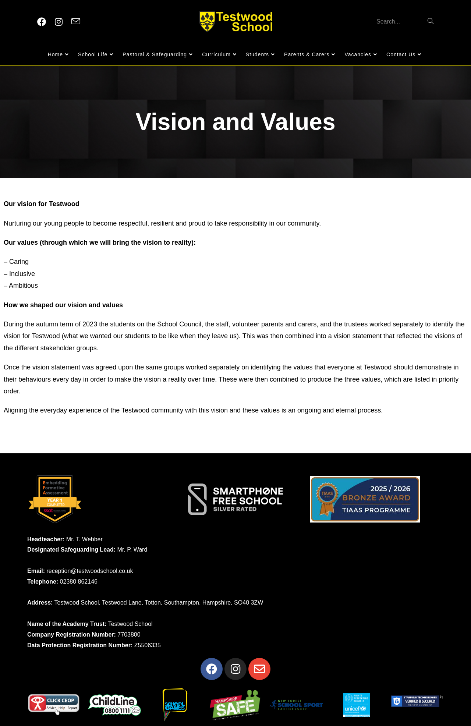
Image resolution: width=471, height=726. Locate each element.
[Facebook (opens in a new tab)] (41, 22)
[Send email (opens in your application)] (76, 21)
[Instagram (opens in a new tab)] (58, 22)
